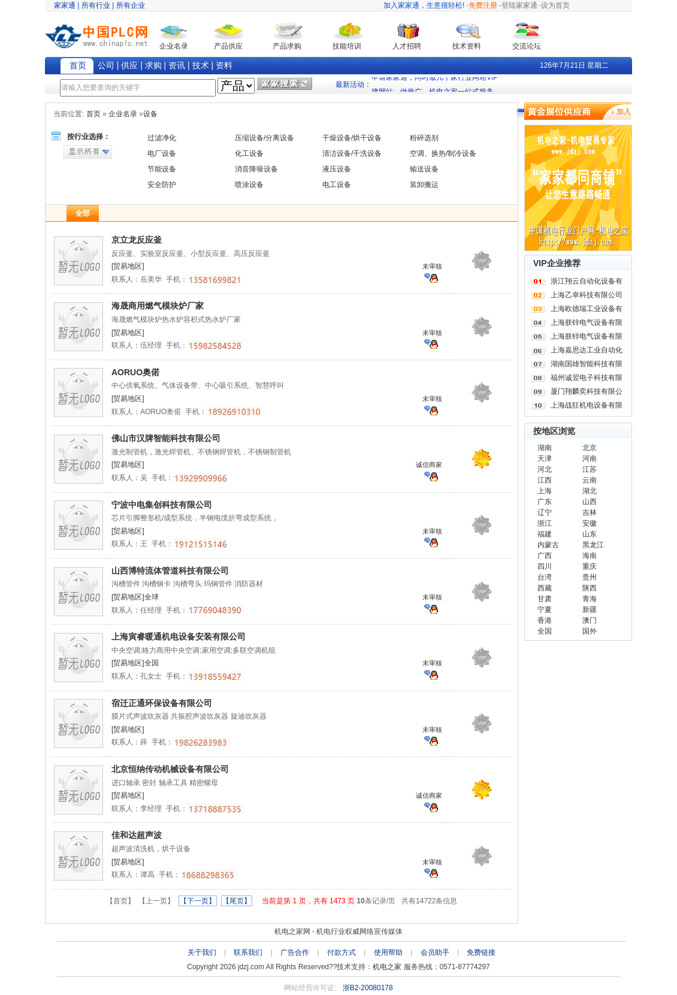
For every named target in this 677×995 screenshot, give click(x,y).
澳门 (589, 620)
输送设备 (424, 169)
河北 (544, 469)
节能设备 (161, 169)
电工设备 (336, 184)
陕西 (589, 588)
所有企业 (130, 5)
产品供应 (228, 46)
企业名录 (173, 46)
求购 (153, 65)
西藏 (544, 588)
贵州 (589, 577)
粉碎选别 (424, 138)
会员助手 (435, 952)
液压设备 (336, 169)
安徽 (589, 523)
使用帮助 (388, 952)
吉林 (589, 512)
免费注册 (483, 5)
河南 (589, 458)
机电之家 (387, 967)
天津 (544, 458)
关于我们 (202, 952)
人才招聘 (406, 46)
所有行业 (95, 5)
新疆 (589, 609)
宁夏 (544, 609)
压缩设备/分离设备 (264, 138)
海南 (589, 555)
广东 (544, 502)
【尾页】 (236, 901)
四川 (544, 566)
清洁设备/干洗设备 (352, 153)
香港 (544, 620)
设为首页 (555, 5)
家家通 (64, 5)
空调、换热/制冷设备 (443, 153)
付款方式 (341, 952)
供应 (129, 65)
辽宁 (544, 512)
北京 (589, 448)
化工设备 (249, 153)
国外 (589, 631)
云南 (589, 480)
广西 (544, 555)
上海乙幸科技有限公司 (586, 295)
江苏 (589, 469)
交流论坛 (526, 46)
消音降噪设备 (256, 169)
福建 (544, 534)
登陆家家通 (519, 5)
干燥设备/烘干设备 (352, 138)
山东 (589, 534)
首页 (77, 65)
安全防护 (161, 184)
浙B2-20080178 (368, 988)
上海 (544, 491)
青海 (589, 599)
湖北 (589, 491)
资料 (224, 65)
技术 (200, 65)
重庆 (589, 566)
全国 (544, 631)
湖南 (544, 448)
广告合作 (294, 952)
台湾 (544, 577)
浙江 (544, 523)
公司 (106, 65)
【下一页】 (198, 901)
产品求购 (287, 46)
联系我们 (248, 952)
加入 (623, 111)
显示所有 (88, 152)
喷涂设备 (249, 184)
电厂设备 (161, 153)
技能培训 (347, 46)
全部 (82, 213)
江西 (544, 480)
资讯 (176, 65)
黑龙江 (593, 545)
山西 (589, 502)
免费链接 (481, 952)
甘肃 (544, 599)
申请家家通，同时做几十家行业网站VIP (434, 81)
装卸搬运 (424, 184)
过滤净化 (161, 138)
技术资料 (466, 46)
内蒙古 (548, 545)
